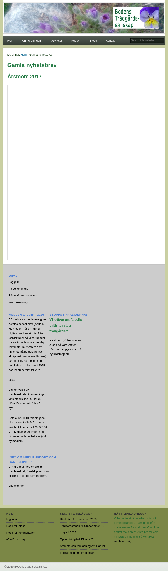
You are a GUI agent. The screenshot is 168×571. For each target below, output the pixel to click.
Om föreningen (31, 40)
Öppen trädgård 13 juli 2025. (78, 539)
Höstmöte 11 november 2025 (78, 519)
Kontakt (111, 40)
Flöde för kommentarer (23, 295)
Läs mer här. (16, 485)
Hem (10, 40)
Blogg (93, 40)
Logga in (14, 282)
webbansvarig (122, 541)
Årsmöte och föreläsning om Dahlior (82, 546)
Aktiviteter (56, 40)
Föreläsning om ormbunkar (77, 552)
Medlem (76, 40)
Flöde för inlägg (18, 288)
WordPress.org (18, 302)
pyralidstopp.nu (59, 354)
